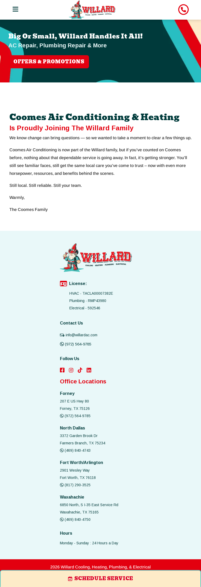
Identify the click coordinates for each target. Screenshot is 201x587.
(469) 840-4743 (75, 450)
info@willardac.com (78, 335)
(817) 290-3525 (75, 485)
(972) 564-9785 (75, 344)
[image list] (92, 10)
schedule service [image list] (100, 578)
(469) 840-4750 (75, 519)
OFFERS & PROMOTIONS (48, 61)
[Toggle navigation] (15, 9)
